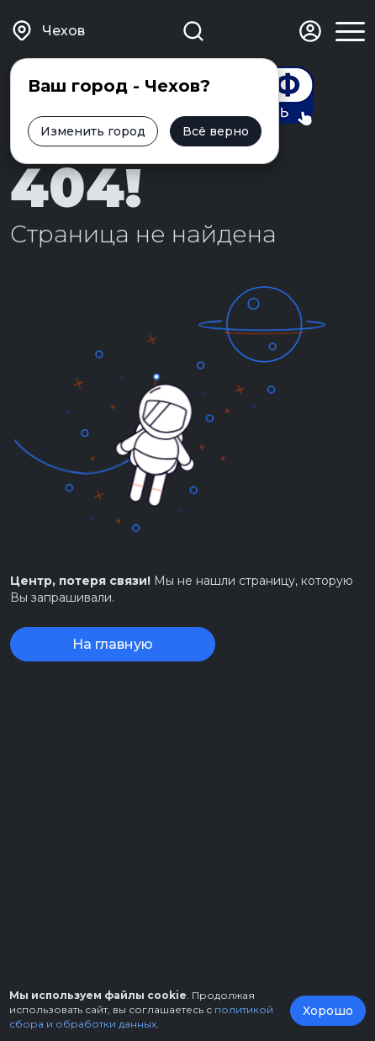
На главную (112, 644)
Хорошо (328, 1010)
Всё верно (215, 131)
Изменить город (92, 131)
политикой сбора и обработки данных (141, 1016)
